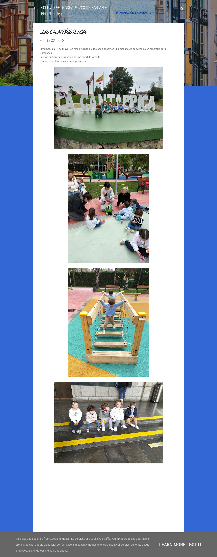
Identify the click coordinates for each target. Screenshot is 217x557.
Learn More (172, 544)
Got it (195, 544)
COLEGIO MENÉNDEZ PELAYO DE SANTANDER (75, 8)
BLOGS (159, 12)
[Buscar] (182, 9)
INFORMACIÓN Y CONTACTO (134, 12)
